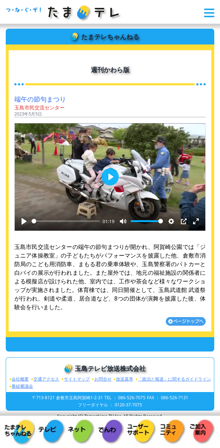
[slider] (66, 221)
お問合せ (103, 379)
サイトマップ (77, 379)
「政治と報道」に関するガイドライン (174, 379)
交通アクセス (46, 379)
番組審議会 (22, 386)
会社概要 (20, 379)
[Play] (24, 221)
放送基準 (124, 379)
